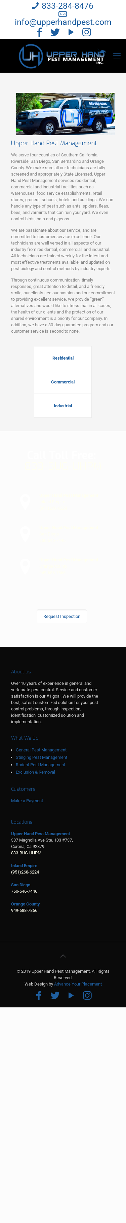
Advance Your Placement (78, 984)
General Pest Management (41, 749)
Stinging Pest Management (41, 757)
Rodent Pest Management (40, 764)
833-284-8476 (67, 6)
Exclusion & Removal (35, 772)
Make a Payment (27, 800)
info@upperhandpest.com (63, 22)
